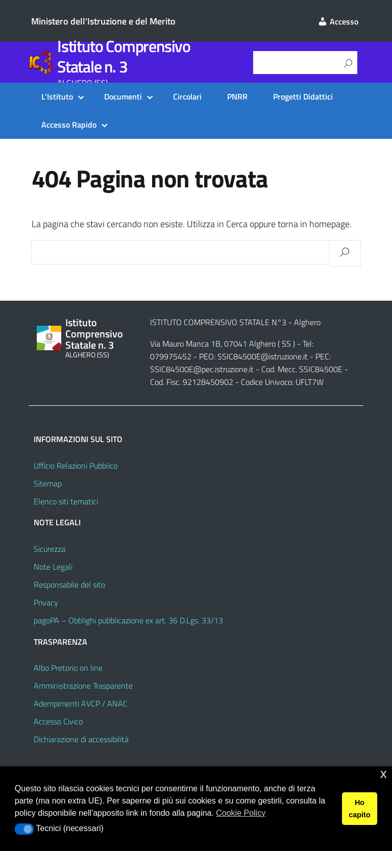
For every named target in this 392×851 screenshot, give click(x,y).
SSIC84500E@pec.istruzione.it (202, 369)
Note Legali (53, 567)
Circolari (187, 96)
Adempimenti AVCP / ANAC (81, 703)
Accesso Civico (58, 721)
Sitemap (48, 483)
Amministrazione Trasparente (83, 685)
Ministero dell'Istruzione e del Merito (103, 21)
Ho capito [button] (359, 808)
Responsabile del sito (69, 584)
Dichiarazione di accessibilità (81, 739)
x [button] (383, 774)
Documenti (123, 96)
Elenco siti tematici (66, 501)
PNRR (237, 96)
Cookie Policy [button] (240, 813)
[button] (24, 829)
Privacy (46, 602)
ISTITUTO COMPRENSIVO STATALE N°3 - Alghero (235, 322)
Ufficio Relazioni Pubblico (75, 465)
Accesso (337, 21)
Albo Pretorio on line (68, 668)
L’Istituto (57, 96)
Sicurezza (49, 549)
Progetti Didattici (303, 96)
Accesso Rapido (68, 124)
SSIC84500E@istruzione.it (262, 356)
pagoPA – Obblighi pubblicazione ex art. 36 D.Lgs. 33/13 (128, 620)
